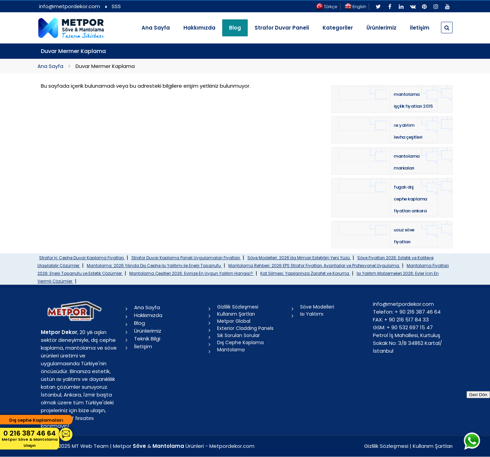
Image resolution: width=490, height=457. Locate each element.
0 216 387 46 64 (30, 438)
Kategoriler (338, 27)
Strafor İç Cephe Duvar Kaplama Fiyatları (82, 258)
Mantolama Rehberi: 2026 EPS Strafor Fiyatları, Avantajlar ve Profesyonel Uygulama (314, 265)
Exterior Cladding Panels (245, 328)
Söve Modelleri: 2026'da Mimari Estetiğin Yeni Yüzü (299, 258)
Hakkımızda (199, 27)
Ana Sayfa (156, 27)
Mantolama (231, 349)
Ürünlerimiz (381, 27)
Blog (139, 323)
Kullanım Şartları (236, 314)
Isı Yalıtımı (311, 314)
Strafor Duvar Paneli (282, 27)
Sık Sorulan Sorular (238, 335)
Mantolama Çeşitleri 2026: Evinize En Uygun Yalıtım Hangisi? (191, 273)
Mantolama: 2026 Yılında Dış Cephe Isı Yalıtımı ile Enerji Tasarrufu (154, 265)
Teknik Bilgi (147, 338)
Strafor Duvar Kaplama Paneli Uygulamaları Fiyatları (186, 258)
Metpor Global (233, 321)
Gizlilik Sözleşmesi (237, 306)
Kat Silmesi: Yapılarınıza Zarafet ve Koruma (305, 273)
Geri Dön (478, 394)
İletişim (419, 27)
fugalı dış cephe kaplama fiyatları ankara (410, 199)
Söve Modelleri (317, 306)
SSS (116, 6)
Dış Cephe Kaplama (240, 342)
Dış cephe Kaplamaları (36, 420)
